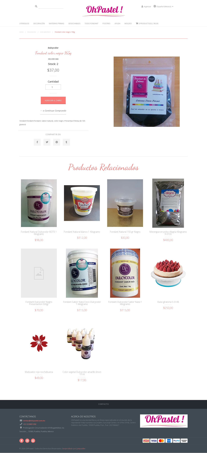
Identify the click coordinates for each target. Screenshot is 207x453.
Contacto (103, 404)
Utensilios (24, 23)
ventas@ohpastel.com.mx (34, 420)
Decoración (39, 23)
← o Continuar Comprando (53, 110)
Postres (106, 23)
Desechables (74, 23)
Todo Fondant (91, 23)
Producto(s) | (147, 23)
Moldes (128, 23)
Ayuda (117, 23)
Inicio (21, 32)
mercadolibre (45, 32)
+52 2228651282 (29, 424)
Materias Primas (56, 23)
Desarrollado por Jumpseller (73, 448)
